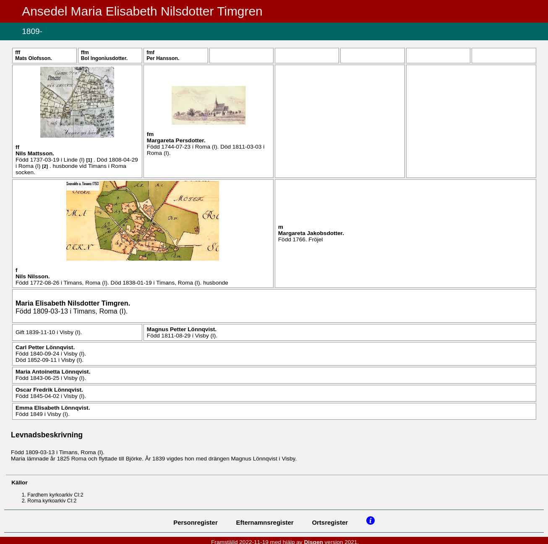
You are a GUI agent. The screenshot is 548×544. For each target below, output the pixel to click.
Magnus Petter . (182, 329)
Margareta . (176, 140)
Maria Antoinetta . (53, 372)
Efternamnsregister (265, 522)
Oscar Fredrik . (49, 390)
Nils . (35, 153)
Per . (162, 58)
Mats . (33, 58)
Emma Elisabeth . (53, 408)
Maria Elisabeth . (73, 303)
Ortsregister (330, 522)
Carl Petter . (45, 347)
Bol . (104, 58)
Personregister (195, 522)
